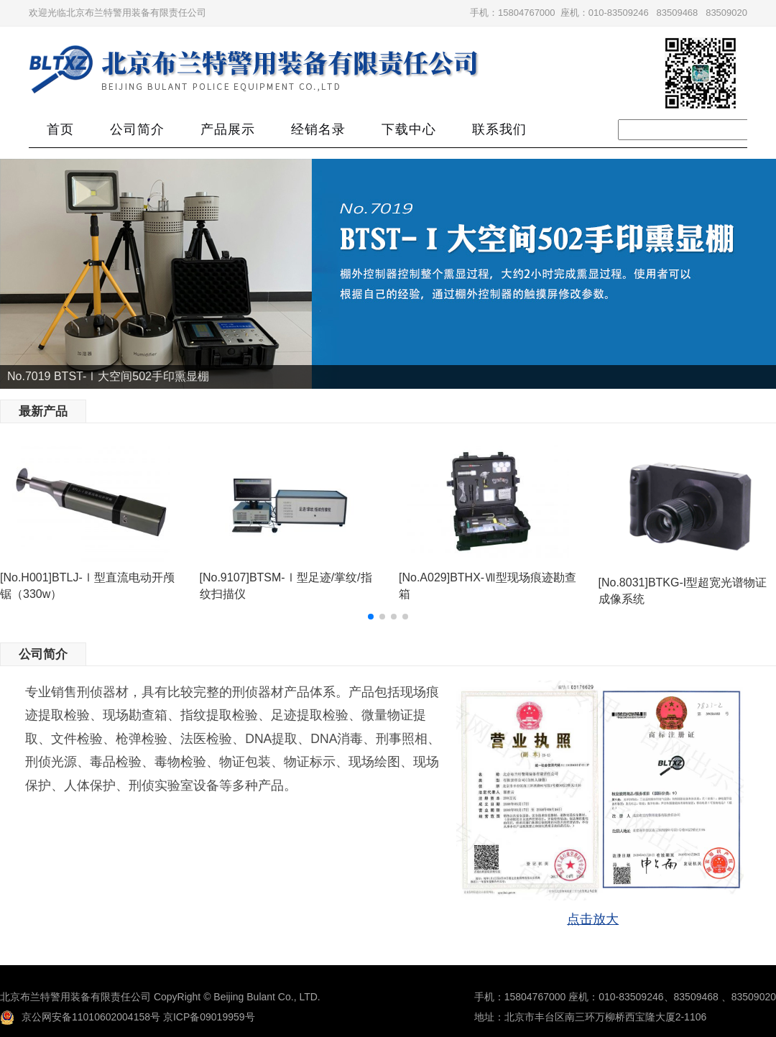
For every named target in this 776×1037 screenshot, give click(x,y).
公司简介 (137, 129)
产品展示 (227, 129)
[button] (371, 616)
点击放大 (593, 919)
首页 (60, 129)
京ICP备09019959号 (209, 1017)
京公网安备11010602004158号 (80, 1017)
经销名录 (318, 129)
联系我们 (499, 129)
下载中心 (409, 129)
